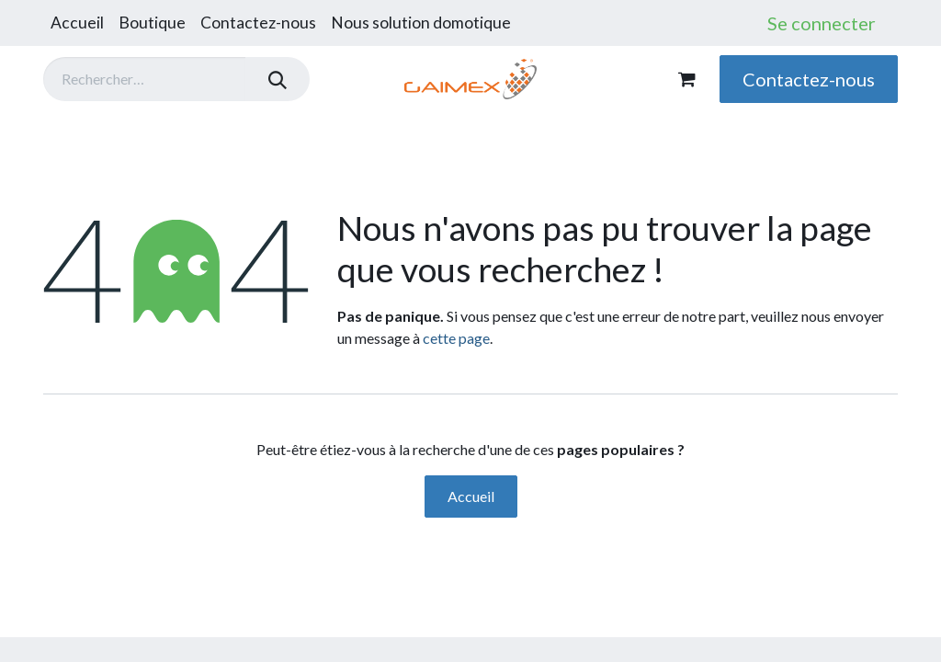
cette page (456, 338)
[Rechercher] (277, 79)
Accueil (471, 496)
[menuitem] (77, 23)
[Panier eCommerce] (686, 79)
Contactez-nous (809, 79)
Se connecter (821, 23)
